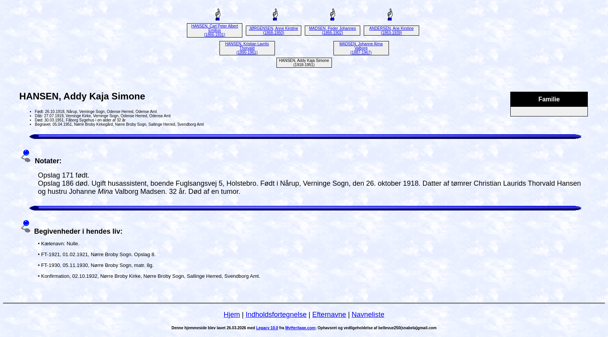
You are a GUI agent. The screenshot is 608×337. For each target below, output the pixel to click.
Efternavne (329, 314)
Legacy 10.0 (267, 328)
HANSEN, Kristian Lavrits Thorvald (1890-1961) (247, 48)
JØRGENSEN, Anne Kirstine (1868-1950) (273, 30)
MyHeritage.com (300, 328)
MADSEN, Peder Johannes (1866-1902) (332, 30)
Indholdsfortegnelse (276, 314)
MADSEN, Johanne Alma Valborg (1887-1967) (361, 48)
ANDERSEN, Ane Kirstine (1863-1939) (391, 30)
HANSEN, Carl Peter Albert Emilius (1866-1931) (214, 30)
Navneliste (368, 314)
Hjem (232, 314)
